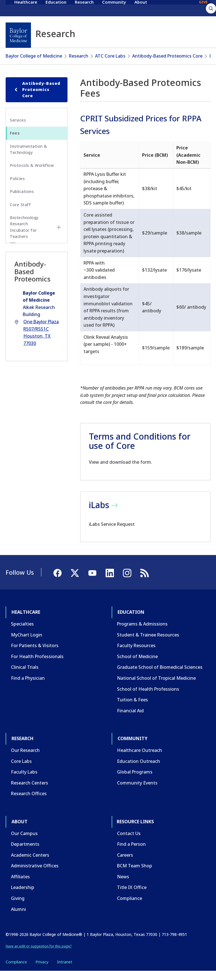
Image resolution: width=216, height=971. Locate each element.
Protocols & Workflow (32, 165)
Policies (17, 178)
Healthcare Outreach (139, 750)
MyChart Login (26, 635)
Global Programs (134, 772)
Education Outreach (138, 761)
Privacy (41, 962)
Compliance (129, 898)
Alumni (18, 909)
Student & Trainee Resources (148, 635)
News (123, 877)
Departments (25, 844)
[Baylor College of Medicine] (18, 35)
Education (56, 8)
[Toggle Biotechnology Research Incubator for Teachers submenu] (58, 227)
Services (18, 120)
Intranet (64, 962)
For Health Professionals (37, 656)
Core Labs (21, 761)
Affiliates (20, 877)
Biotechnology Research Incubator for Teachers (24, 227)
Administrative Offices (34, 866)
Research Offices (29, 793)
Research (84, 8)
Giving (17, 898)
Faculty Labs (24, 772)
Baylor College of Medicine (34, 56)
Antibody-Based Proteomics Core (167, 56)
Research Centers (29, 783)
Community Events (137, 783)
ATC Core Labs (110, 56)
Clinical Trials (25, 667)
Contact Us (129, 833)
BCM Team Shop (134, 866)
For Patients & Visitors (34, 645)
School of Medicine (137, 656)
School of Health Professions (148, 689)
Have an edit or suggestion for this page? (39, 946)
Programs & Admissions (142, 624)
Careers (125, 855)
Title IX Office (132, 887)
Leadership (22, 887)
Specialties (22, 624)
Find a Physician (28, 678)
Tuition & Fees (132, 700)
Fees (15, 133)
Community (114, 8)
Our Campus (24, 833)
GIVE (203, 7)
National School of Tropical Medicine (156, 678)
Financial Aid (130, 711)
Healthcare (25, 8)
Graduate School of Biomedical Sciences (159, 667)
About (140, 8)
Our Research (25, 750)
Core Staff (20, 204)
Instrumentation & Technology (28, 149)
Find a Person (131, 844)
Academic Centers (30, 855)
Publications (22, 191)
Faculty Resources (136, 645)
